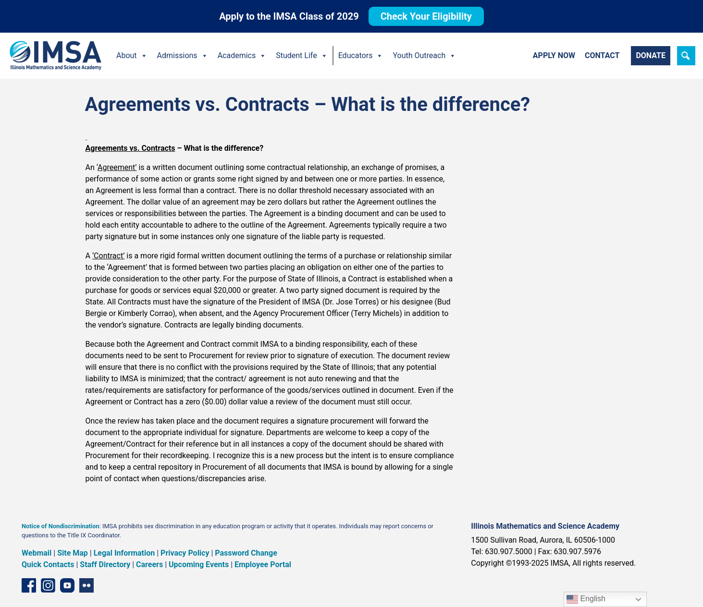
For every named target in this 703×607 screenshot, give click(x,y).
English (586, 599)
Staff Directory (105, 564)
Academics (242, 55)
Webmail (36, 553)
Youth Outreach (424, 55)
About (132, 55)
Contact (602, 55)
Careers (149, 564)
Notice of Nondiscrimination (60, 526)
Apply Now (554, 55)
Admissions (182, 55)
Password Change (246, 553)
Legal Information (124, 553)
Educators (360, 55)
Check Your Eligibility (426, 16)
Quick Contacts (48, 564)
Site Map (72, 553)
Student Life (301, 55)
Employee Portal (262, 564)
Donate (651, 55)
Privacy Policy (184, 553)
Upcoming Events (199, 564)
